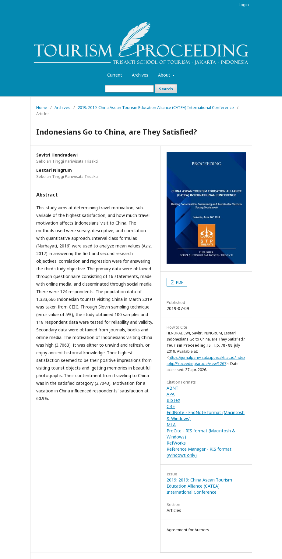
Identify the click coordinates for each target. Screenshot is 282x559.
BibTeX (173, 400)
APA (170, 394)
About (164, 75)
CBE (171, 406)
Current (114, 75)
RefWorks (176, 443)
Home (41, 107)
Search (166, 89)
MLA (171, 424)
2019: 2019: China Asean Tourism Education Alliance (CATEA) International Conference (156, 107)
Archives (140, 75)
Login (244, 4)
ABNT (172, 388)
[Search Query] (129, 88)
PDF (179, 282)
